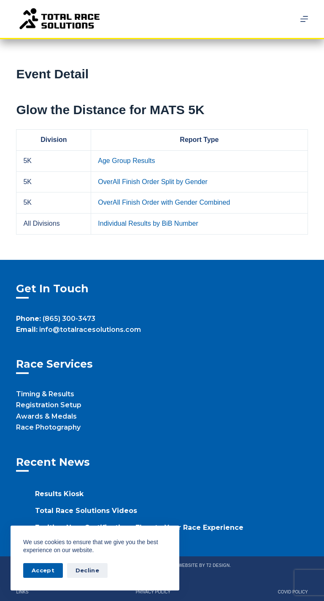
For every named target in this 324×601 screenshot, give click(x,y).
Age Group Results (126, 160)
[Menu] (304, 19)
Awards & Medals (46, 416)
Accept (43, 570)
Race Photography (48, 427)
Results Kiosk (59, 494)
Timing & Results (45, 394)
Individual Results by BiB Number (148, 223)
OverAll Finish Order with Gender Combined (164, 202)
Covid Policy (293, 592)
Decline (87, 570)
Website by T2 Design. (204, 565)
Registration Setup (48, 405)
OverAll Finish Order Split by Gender (153, 181)
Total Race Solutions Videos (86, 511)
